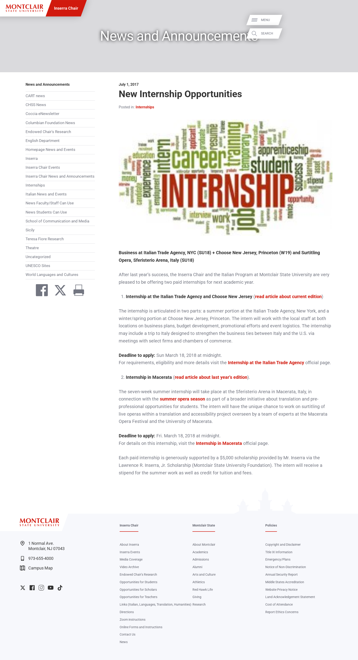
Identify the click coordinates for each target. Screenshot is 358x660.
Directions (127, 612)
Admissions (200, 559)
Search (347, 33)
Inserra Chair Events (43, 167)
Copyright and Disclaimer (283, 544)
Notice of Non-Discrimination (285, 567)
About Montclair (203, 544)
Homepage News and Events (50, 149)
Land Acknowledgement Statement (290, 597)
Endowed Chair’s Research (138, 574)
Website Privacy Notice (281, 589)
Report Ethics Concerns (281, 612)
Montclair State (203, 525)
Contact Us (127, 634)
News (124, 642)
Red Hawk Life (202, 589)
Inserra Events (130, 552)
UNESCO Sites (38, 265)
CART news (35, 96)
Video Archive (129, 567)
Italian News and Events (46, 194)
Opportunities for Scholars (138, 589)
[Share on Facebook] (39, 291)
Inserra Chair (66, 8)
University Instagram (41, 588)
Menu (345, 20)
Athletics (198, 582)
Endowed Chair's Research (48, 131)
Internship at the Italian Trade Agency (266, 362)
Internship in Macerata (219, 443)
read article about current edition (288, 296)
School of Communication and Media (57, 221)
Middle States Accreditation (284, 582)
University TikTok (60, 588)
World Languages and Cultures (52, 274)
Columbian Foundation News (50, 122)
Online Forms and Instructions (141, 627)
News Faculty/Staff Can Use (50, 203)
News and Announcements (48, 84)
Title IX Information (278, 552)
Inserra (32, 158)
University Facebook (32, 588)
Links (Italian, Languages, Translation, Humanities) (155, 604)
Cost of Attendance (279, 604)
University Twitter (23, 588)
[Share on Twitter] (58, 291)
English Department (43, 140)
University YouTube (50, 588)
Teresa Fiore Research (45, 239)
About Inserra (129, 544)
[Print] (76, 291)
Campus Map (36, 568)
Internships (35, 185)
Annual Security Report (281, 574)
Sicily (30, 230)
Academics (200, 552)
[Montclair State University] (24, 8)
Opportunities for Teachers (138, 597)
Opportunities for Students (138, 582)
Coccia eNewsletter (42, 113)
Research (199, 604)
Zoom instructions (132, 619)
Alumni (197, 567)
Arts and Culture (204, 574)
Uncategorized (38, 256)
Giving (196, 597)
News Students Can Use (46, 212)
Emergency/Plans (277, 559)
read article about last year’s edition (211, 377)
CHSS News (36, 104)
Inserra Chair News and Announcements (60, 176)
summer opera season (182, 399)
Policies (271, 525)
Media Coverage (131, 559)
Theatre (32, 248)
